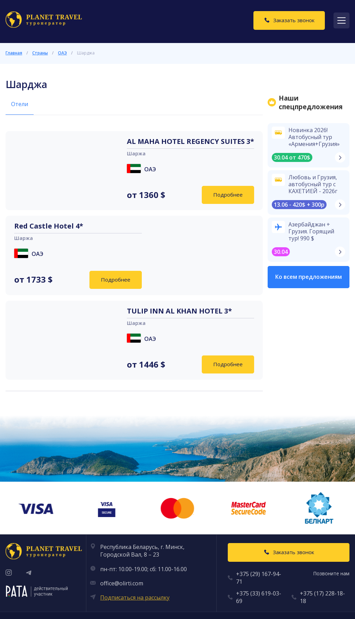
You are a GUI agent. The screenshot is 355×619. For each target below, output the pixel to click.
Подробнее (228, 194)
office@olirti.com (121, 583)
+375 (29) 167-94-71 (258, 577)
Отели (19, 104)
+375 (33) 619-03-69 (258, 597)
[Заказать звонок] (289, 20)
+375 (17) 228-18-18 (322, 597)
